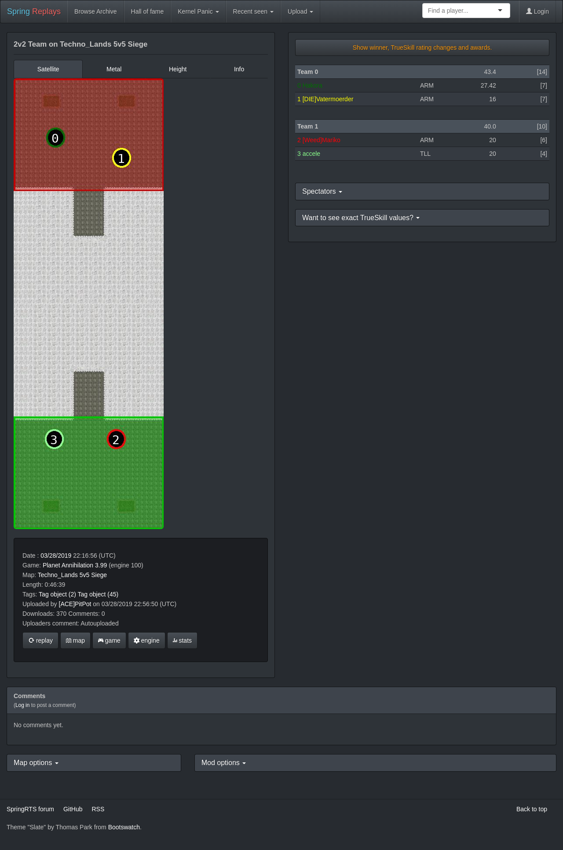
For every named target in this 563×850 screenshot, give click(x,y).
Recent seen (253, 11)
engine (147, 640)
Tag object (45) (98, 594)
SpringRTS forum (30, 809)
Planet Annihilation (68, 565)
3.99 (101, 565)
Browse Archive (95, 11)
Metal (113, 69)
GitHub (73, 809)
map (75, 640)
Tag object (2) (57, 594)
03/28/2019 (55, 555)
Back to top (531, 809)
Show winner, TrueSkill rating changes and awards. (422, 47)
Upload (300, 11)
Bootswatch (124, 827)
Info (239, 69)
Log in (22, 705)
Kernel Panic (198, 11)
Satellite (48, 69)
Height (177, 69)
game (109, 640)
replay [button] (40, 640)
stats (182, 640)
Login (537, 11)
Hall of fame (147, 11)
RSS (97, 809)
